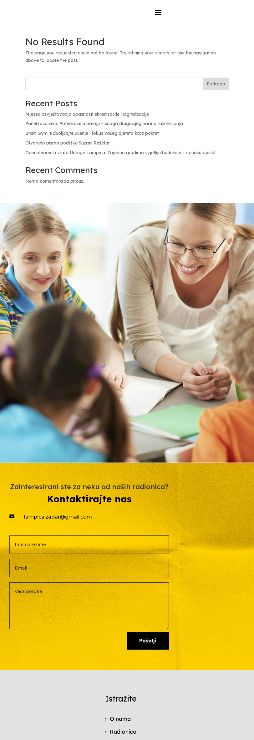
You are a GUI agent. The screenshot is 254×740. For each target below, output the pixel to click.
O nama (120, 718)
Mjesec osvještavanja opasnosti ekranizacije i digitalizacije (87, 114)
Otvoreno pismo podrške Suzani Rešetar (67, 143)
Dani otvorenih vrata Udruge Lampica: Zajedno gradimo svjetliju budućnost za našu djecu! (120, 152)
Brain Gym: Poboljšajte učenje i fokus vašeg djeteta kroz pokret (92, 133)
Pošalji (147, 640)
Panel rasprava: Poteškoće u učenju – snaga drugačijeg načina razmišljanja (104, 123)
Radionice (123, 731)
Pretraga (216, 84)
